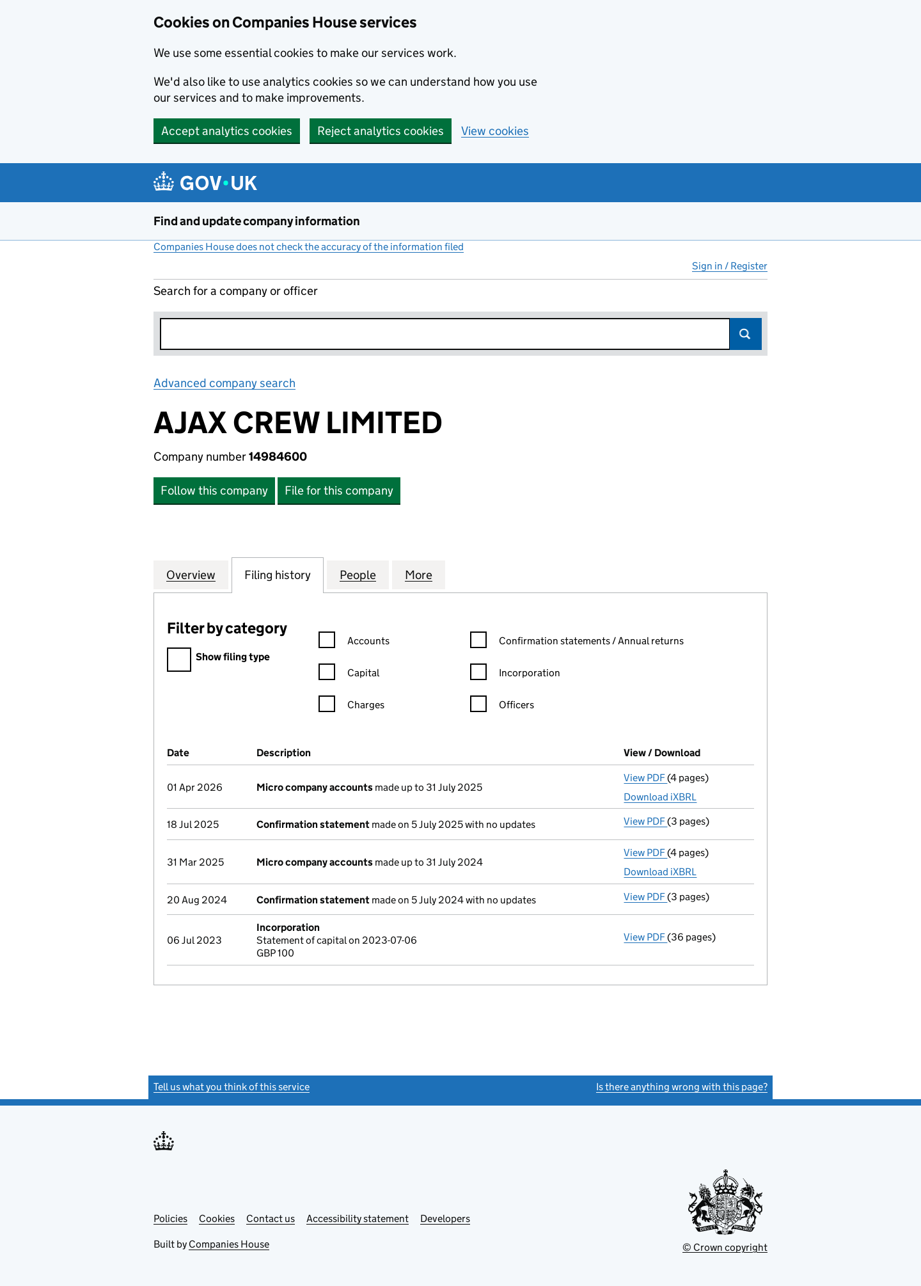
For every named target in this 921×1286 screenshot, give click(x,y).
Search (746, 334)
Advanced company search (224, 383)
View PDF (645, 778)
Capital (349, 675)
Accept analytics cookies (226, 130)
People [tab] (358, 574)
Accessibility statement (357, 1218)
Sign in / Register (729, 266)
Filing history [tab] (277, 574)
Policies (170, 1218)
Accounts (354, 643)
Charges (351, 707)
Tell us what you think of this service (232, 1087)
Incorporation (515, 675)
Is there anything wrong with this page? (681, 1087)
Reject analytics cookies (380, 130)
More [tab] (418, 574)
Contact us (270, 1218)
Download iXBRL (660, 797)
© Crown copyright (724, 1247)
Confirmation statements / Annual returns (577, 643)
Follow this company (214, 490)
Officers (502, 707)
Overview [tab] (191, 574)
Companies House (229, 1244)
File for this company (339, 490)
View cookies (495, 131)
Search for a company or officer (236, 290)
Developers (445, 1218)
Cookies (217, 1218)
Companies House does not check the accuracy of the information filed (309, 247)
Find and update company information (257, 221)
